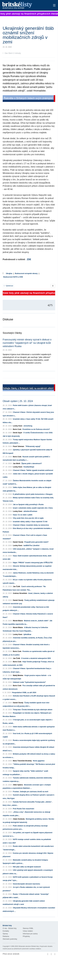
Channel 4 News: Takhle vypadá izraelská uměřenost (33, 470)
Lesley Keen (17, 426)
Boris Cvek (17, 429)
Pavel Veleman (18, 446)
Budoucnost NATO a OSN (13, 277)
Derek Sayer (17, 433)
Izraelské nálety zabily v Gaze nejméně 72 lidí (30, 522)
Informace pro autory (30, 934)
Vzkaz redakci (28, 931)
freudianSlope (28, 467)
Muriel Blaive (18, 621)
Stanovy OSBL (28, 928)
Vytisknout (8, 286)
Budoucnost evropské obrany (26, 273)
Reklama (6, 936)
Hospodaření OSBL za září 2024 (24, 692)
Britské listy (23, 5)
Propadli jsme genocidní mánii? (36, 542)
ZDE (29, 259)
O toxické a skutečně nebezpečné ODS (36, 658)
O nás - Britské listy (9, 928)
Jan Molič (16, 463)
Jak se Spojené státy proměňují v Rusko (28, 504)
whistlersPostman (30, 511)
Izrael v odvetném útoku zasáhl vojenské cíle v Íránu (33, 508)
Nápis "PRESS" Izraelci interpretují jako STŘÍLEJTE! (33, 563)
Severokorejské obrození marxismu (26, 884)
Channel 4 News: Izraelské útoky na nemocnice (31, 525)
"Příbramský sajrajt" (33, 446)
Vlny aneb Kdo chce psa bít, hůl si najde (28, 518)
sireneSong (27, 426)
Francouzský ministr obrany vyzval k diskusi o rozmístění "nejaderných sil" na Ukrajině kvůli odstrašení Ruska (27, 343)
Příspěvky (26, 936)
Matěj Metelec (18, 675)
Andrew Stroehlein (20, 593)
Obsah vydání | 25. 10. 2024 (18, 401)
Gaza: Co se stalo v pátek (22, 515)
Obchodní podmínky (10, 939)
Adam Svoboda (19, 819)
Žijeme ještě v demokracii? (31, 463)
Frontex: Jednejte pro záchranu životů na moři (30, 792)
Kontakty (6, 931)
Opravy (5, 934)
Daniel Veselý (18, 542)
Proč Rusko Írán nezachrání (23, 809)
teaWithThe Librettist (31, 545)
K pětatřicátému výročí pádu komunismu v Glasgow (33, 494)
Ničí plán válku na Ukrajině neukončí (27, 867)
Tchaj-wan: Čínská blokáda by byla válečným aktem (32, 710)
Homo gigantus (38, 761)
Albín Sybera (18, 785)
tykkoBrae (27, 634)
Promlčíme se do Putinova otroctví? (36, 429)
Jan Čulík (16, 586)
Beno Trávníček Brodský (22, 761)
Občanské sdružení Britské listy (28, 946)
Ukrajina (9, 273)
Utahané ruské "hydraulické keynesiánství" (29, 682)
